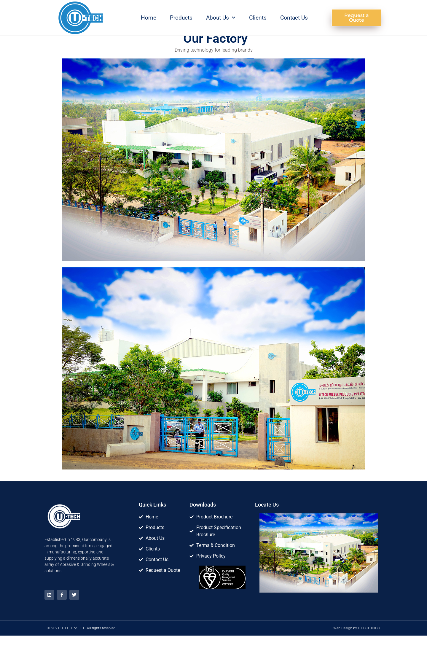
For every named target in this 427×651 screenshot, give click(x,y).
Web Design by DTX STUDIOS (356, 644)
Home (148, 17)
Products (181, 17)
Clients (258, 17)
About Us (220, 18)
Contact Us (294, 17)
